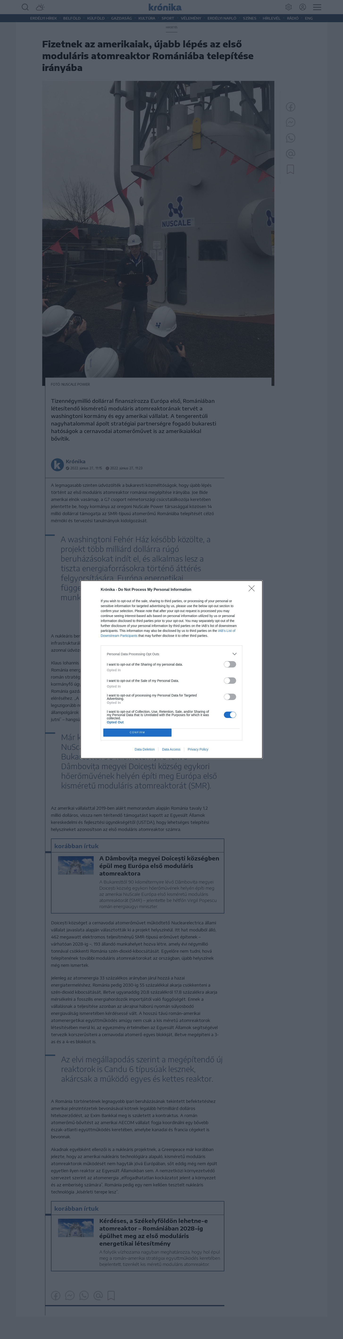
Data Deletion (145, 749)
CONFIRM (137, 732)
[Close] (253, 589)
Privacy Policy (198, 749)
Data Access (171, 749)
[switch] (230, 664)
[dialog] (171, 669)
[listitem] (171, 653)
